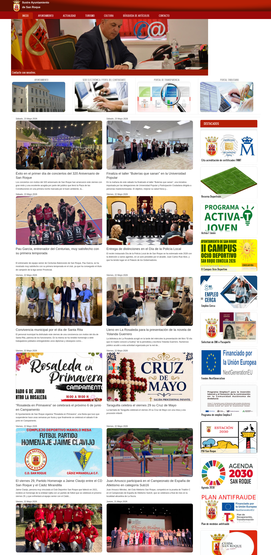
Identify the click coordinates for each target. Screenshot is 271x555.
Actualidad (69, 15)
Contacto (164, 15)
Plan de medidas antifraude (215, 524)
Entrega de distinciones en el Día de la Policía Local (143, 249)
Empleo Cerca (208, 305)
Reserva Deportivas (211, 196)
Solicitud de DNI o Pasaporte (216, 342)
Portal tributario (229, 80)
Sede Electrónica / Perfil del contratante (104, 80)
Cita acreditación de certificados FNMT (221, 160)
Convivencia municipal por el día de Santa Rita (49, 330)
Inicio (25, 15)
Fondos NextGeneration (213, 378)
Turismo (90, 15)
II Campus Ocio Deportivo (214, 269)
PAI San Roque (208, 451)
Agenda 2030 (208, 487)
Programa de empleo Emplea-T (216, 415)
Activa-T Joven (208, 233)
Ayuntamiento (45, 15)
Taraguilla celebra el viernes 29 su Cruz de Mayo (141, 405)
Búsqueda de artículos (136, 15)
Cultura (109, 15)
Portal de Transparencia (166, 80)
